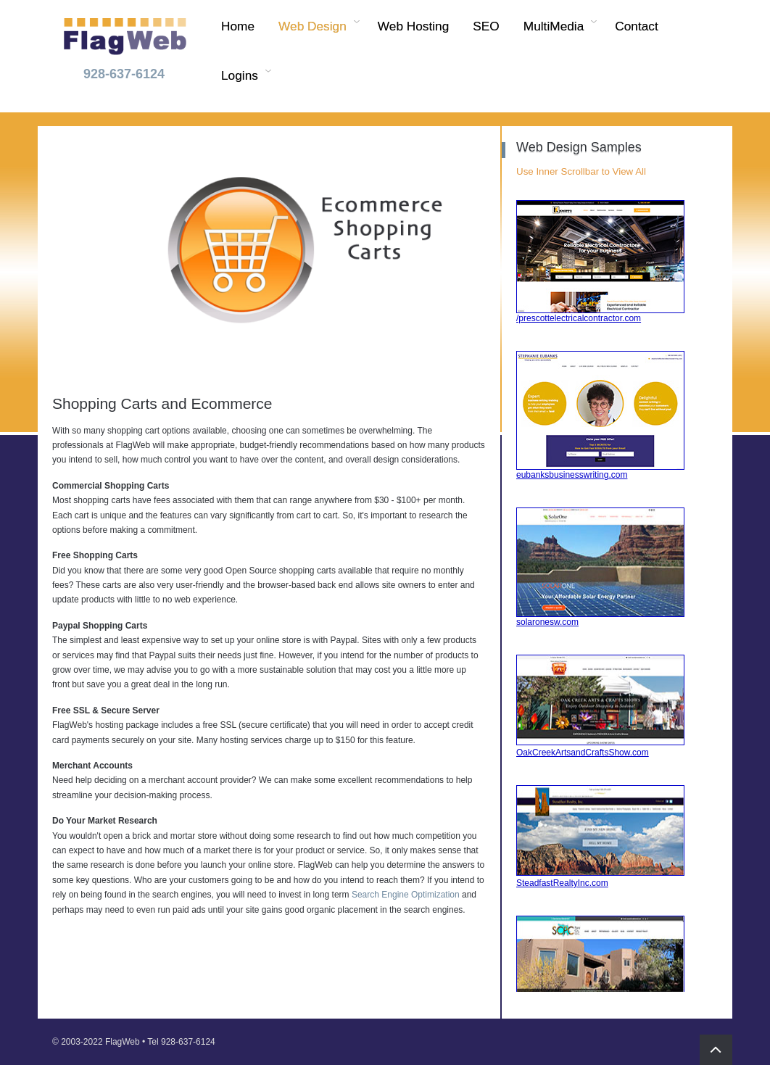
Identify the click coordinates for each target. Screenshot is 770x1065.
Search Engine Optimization (406, 895)
